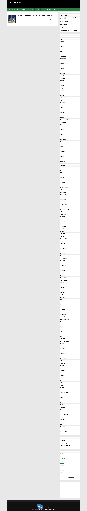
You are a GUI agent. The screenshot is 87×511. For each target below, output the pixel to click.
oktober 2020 (64, 141)
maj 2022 (63, 105)
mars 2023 (63, 92)
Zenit (62, 434)
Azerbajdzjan (64, 184)
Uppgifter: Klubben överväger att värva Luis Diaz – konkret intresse (69, 24)
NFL (62, 331)
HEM (9, 9)
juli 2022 (63, 100)
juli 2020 (63, 144)
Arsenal (62, 180)
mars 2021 (63, 134)
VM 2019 (63, 426)
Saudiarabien (64, 363)
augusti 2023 (63, 88)
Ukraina (62, 416)
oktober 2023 (64, 85)
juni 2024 (63, 73)
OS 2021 (63, 338)
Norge (62, 333)
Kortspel (63, 297)
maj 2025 (63, 46)
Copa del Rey (64, 214)
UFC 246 (63, 407)
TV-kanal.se (14, 2)
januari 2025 (63, 56)
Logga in (63, 440)
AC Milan (63, 167)
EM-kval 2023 (64, 238)
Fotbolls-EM (63, 265)
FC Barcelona (64, 255)
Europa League (64, 248)
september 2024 (64, 66)
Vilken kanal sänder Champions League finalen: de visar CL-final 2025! (68, 30)
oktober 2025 (64, 41)
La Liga (62, 302)
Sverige (62, 394)
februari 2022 (64, 109)
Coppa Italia (63, 216)
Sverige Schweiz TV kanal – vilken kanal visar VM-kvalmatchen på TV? (70, 18)
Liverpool (63, 309)
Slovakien (63, 370)
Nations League (64, 329)
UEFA (62, 402)
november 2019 (64, 151)
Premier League (64, 351)
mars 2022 (63, 107)
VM (61, 424)
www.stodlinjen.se (43, 509)
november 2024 (64, 61)
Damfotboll (63, 219)
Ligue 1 (62, 304)
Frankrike (63, 270)
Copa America (64, 211)
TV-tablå (61, 453)
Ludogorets (63, 314)
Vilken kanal (63, 421)
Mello (62, 321)
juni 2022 (63, 102)
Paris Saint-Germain (65, 341)
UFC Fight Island (64, 414)
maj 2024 (63, 75)
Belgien (62, 189)
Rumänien (63, 360)
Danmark (63, 221)
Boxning (62, 197)
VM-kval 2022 (64, 431)
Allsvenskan (63, 172)
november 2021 (64, 114)
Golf (33, 9)
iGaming (62, 282)
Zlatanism (61, 472)
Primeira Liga (63, 353)
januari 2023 (63, 95)
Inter (62, 285)
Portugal (63, 348)
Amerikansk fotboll (65, 175)
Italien (62, 287)
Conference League (65, 209)
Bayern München (64, 187)
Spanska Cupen (64, 377)
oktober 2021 (64, 117)
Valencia (63, 419)
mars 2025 (63, 51)
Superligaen (63, 390)
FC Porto (63, 260)
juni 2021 (63, 127)
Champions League (65, 202)
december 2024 (64, 58)
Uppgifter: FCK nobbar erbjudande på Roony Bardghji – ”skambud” (34, 15)
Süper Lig (63, 387)
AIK (62, 170)
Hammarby (63, 272)
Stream (62, 385)
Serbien (62, 365)
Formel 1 (24, 9)
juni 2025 (63, 44)
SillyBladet (62, 467)
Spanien (62, 375)
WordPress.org (64, 447)
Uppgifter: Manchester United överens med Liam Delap (69, 27)
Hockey (18, 9)
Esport (62, 246)
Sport (62, 380)
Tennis (43, 9)
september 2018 (64, 158)
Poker (62, 343)
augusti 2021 (63, 122)
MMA (62, 326)
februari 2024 (64, 80)
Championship (64, 204)
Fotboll (13, 9)
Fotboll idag (62, 460)
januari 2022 (63, 112)
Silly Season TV (62, 470)
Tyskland (63, 399)
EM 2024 (63, 236)
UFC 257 (63, 409)
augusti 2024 (63, 68)
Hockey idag (62, 463)
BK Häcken (63, 192)
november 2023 (64, 83)
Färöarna (63, 253)
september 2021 (64, 119)
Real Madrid (63, 358)
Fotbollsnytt (62, 465)
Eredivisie (63, 243)
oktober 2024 (64, 63)
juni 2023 (63, 90)
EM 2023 (63, 233)
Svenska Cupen (64, 392)
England (62, 241)
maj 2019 (63, 156)
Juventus (63, 292)
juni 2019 (63, 153)
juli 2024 (63, 70)
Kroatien (63, 299)
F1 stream (37, 9)
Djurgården (63, 228)
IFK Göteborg (64, 280)
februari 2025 (64, 53)
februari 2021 (64, 136)
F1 (61, 250)
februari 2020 (64, 146)
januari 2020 (63, 149)
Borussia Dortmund (65, 194)
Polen (62, 346)
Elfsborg (62, 231)
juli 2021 (63, 124)
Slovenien (63, 373)
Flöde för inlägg (64, 443)
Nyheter (54, 9)
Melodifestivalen (64, 324)
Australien (63, 182)
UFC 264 (63, 412)
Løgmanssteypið (64, 311)
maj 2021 (63, 129)
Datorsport (63, 224)
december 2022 (64, 97)
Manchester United (65, 319)
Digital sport (63, 226)
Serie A (62, 368)
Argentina (63, 177)
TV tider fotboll (62, 458)
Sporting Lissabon (65, 382)
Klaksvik (62, 294)
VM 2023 (63, 429)
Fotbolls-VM (63, 267)
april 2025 (63, 48)
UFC (29, 9)
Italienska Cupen (64, 289)
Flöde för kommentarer (65, 445)
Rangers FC (63, 355)
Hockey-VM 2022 (64, 277)
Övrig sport (48, 9)
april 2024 (63, 78)
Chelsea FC (63, 206)
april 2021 (63, 131)
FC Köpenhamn (64, 258)
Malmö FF (63, 316)
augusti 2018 (63, 161)
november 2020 (64, 139)
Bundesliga (63, 199)
